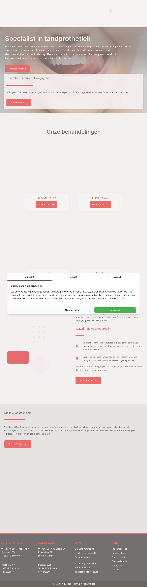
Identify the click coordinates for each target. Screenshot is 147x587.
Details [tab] (73, 277)
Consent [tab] (29, 277)
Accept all (115, 310)
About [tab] (117, 277)
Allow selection (72, 310)
